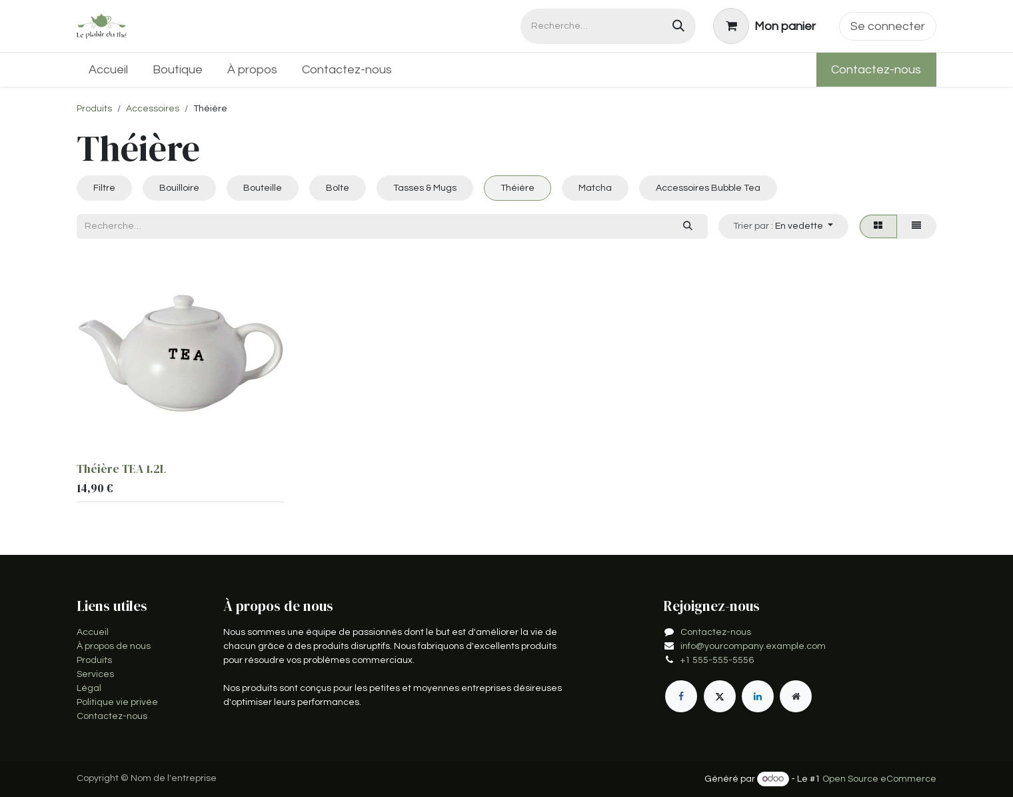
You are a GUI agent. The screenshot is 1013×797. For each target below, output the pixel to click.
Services (95, 674)
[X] (720, 696)
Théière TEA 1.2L (121, 469)
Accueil (93, 632)
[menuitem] (109, 69)
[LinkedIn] (758, 696)
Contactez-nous (876, 69)
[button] (783, 226)
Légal (89, 688)
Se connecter (887, 26)
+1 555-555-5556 (717, 660)
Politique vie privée (117, 702)
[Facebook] (681, 696)
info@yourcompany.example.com (753, 646)
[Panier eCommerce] (764, 26)
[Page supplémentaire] (796, 696)
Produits (94, 108)
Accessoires (152, 108)
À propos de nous (114, 646)
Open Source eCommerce (879, 779)
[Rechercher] (678, 26)
